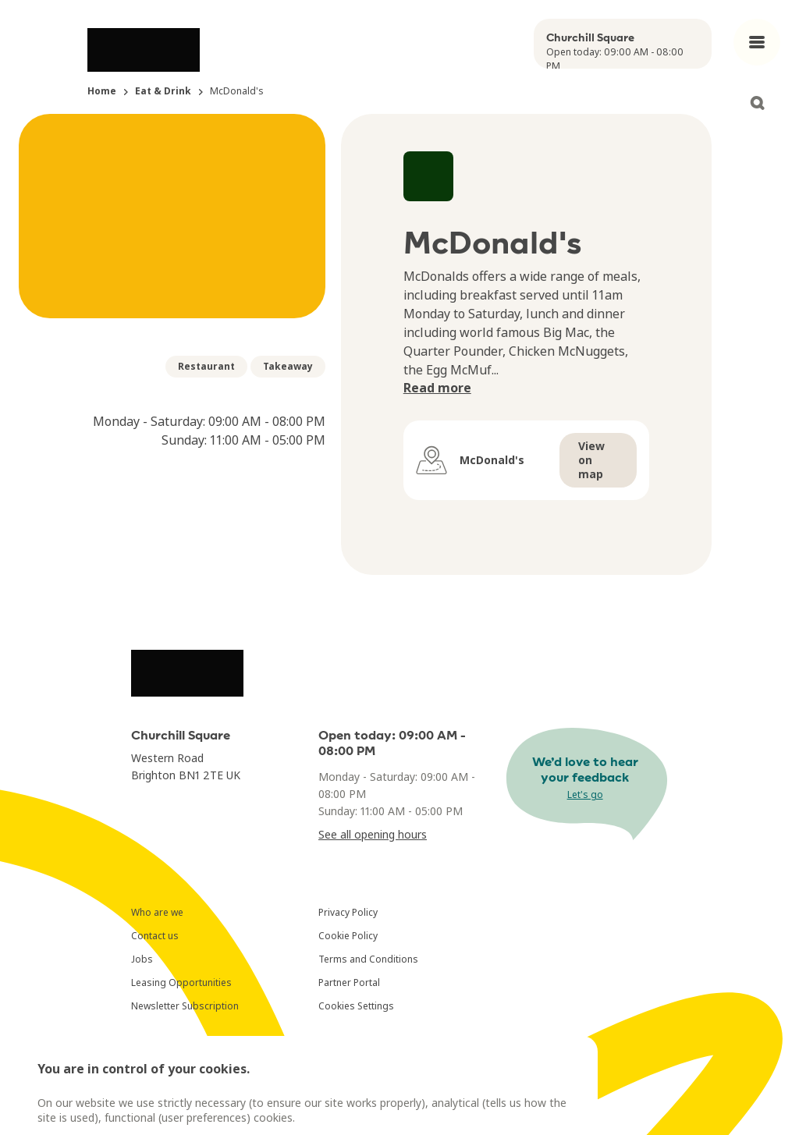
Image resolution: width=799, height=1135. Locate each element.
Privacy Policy (348, 912)
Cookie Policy (348, 935)
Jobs (142, 959)
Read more (437, 387)
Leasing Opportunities (181, 982)
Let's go (585, 794)
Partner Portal (349, 982)
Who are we (157, 912)
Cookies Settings (356, 1006)
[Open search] (756, 103)
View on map (591, 459)
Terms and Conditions (368, 959)
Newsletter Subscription (185, 1006)
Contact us (155, 935)
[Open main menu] (756, 42)
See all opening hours (372, 834)
